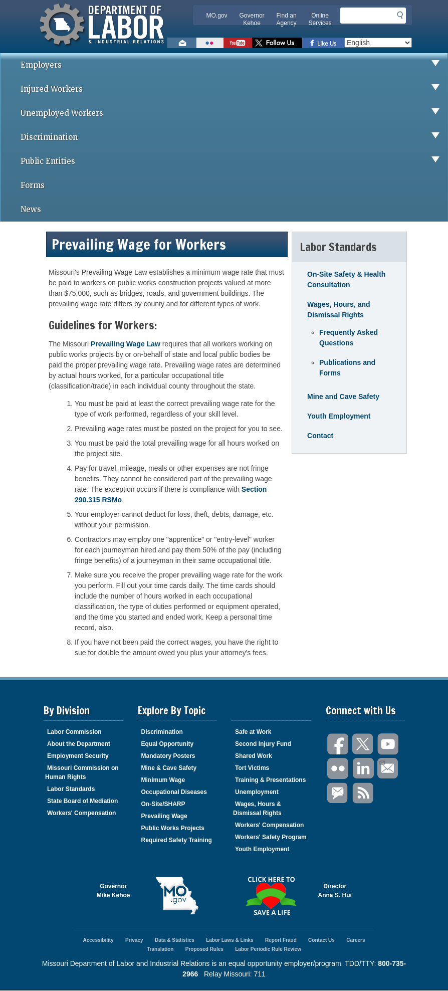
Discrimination (234, 137)
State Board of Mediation (82, 801)
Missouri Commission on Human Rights (82, 772)
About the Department (78, 743)
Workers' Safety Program (271, 837)
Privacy (134, 940)
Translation (160, 949)
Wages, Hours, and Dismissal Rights (338, 309)
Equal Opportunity (167, 743)
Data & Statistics (174, 940)
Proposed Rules (204, 949)
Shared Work (253, 755)
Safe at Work (253, 731)
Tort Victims (252, 767)
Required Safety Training (176, 840)
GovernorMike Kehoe (113, 891)
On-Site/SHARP (163, 804)
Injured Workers (234, 89)
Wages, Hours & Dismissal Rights (257, 809)
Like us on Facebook (323, 43)
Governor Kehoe (252, 19)
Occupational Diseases (174, 792)
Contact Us (321, 940)
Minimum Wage (163, 779)
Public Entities (234, 161)
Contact (320, 436)
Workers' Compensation (81, 813)
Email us (181, 43)
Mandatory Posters (168, 755)
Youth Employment (339, 416)
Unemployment (257, 792)
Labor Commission (74, 731)
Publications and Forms (347, 367)
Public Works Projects (173, 828)
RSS (363, 793)
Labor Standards (71, 788)
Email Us (381, 761)
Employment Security (78, 755)
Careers (355, 940)
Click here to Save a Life (271, 896)
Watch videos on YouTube (237, 43)
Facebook (338, 744)
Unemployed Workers (234, 113)
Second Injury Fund (263, 743)
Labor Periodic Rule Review (268, 949)
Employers (234, 65)
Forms (33, 185)
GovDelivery (338, 793)
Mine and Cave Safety (343, 396)
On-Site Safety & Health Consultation (346, 279)
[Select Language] (378, 43)
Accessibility (98, 940)
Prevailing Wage (164, 816)
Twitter (363, 744)
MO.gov (217, 15)
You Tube (388, 744)
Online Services (320, 19)
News (31, 209)
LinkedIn (363, 768)
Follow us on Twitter (277, 43)
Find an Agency (287, 19)
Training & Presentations (270, 779)
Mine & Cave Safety (169, 767)
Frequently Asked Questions (348, 337)
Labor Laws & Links (229, 940)
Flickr (338, 768)
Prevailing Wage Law (125, 344)
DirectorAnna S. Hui (335, 891)
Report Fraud (281, 940)
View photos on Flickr (209, 43)
